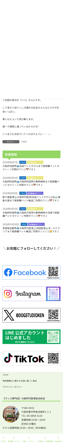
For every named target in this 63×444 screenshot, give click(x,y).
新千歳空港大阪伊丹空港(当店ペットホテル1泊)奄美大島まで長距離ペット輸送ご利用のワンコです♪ (31, 198)
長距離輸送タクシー (35, 193)
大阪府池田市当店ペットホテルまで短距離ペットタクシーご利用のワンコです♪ (31, 167)
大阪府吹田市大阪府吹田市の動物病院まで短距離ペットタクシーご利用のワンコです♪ (31, 183)
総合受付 (58, 439)
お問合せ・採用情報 (45, 439)
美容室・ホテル (14, 439)
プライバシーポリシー (13, 386)
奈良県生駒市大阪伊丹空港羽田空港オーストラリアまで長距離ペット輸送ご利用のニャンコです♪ (31, 229)
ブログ (24, 141)
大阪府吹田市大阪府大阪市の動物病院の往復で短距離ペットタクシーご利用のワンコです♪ (31, 214)
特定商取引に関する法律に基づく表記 (20, 380)
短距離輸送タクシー (35, 162)
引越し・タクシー (28, 439)
